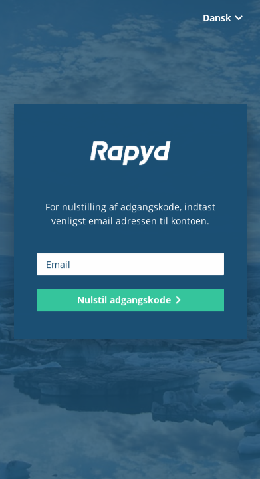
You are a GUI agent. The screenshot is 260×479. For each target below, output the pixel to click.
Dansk (223, 17)
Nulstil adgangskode (130, 299)
